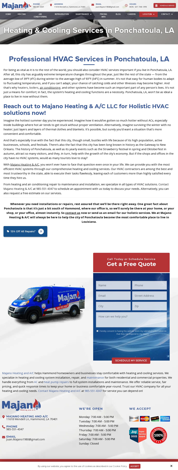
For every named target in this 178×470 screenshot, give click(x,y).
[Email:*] (113, 295)
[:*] (97, 331)
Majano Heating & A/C (24, 164)
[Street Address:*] (149, 295)
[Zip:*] (149, 306)
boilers (33, 87)
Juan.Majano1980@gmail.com (107, 7)
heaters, (23, 87)
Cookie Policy (120, 466)
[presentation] (131, 343)
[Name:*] (113, 285)
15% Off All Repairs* (25, 231)
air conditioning (50, 87)
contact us (72, 213)
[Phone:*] (149, 285)
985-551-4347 (38, 7)
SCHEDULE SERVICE (165, 5)
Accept (134, 466)
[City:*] (113, 306)
